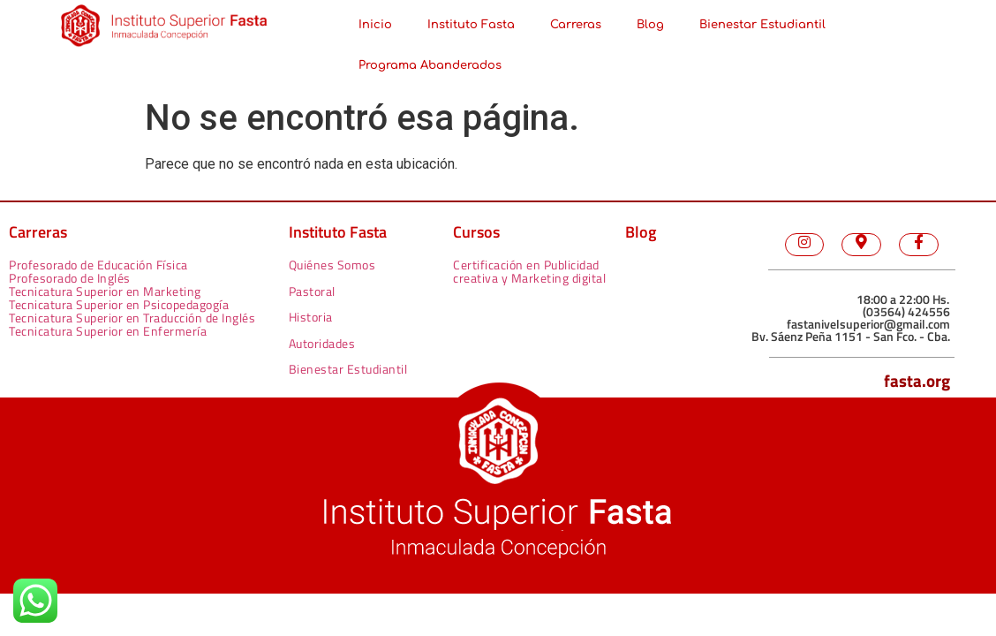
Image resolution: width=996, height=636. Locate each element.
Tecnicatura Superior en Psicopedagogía (119, 304)
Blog (650, 25)
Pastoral (312, 291)
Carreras (575, 25)
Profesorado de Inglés (70, 278)
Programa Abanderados (430, 65)
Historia (311, 316)
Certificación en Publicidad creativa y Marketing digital (529, 271)
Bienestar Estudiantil (762, 25)
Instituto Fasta (471, 25)
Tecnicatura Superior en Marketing (105, 291)
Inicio (375, 25)
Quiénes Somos (332, 264)
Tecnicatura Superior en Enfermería (108, 331)
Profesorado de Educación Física (98, 264)
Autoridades (322, 343)
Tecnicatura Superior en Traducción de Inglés (132, 317)
